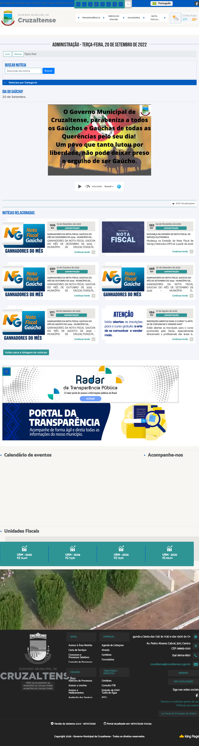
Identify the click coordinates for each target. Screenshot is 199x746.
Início (7, 54)
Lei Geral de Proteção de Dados (178, 713)
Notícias (18, 54)
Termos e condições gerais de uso (179, 701)
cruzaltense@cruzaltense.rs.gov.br (170, 664)
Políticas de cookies (187, 705)
